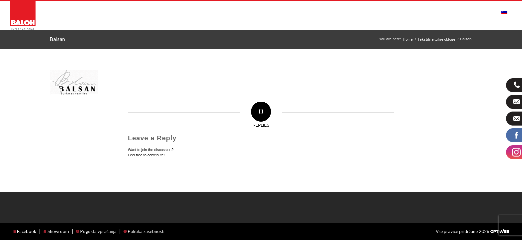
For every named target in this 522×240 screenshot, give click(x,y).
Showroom (56, 231)
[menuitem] (135, 12)
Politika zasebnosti (144, 231)
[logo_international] (23, 15)
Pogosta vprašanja (96, 231)
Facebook (24, 231)
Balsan (57, 39)
